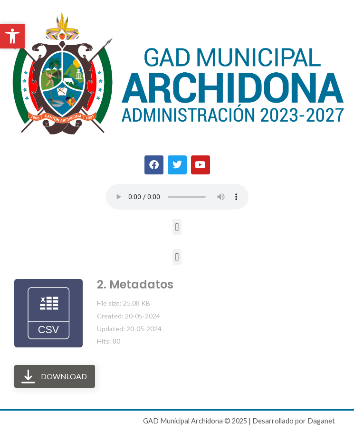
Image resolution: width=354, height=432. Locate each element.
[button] (177, 227)
